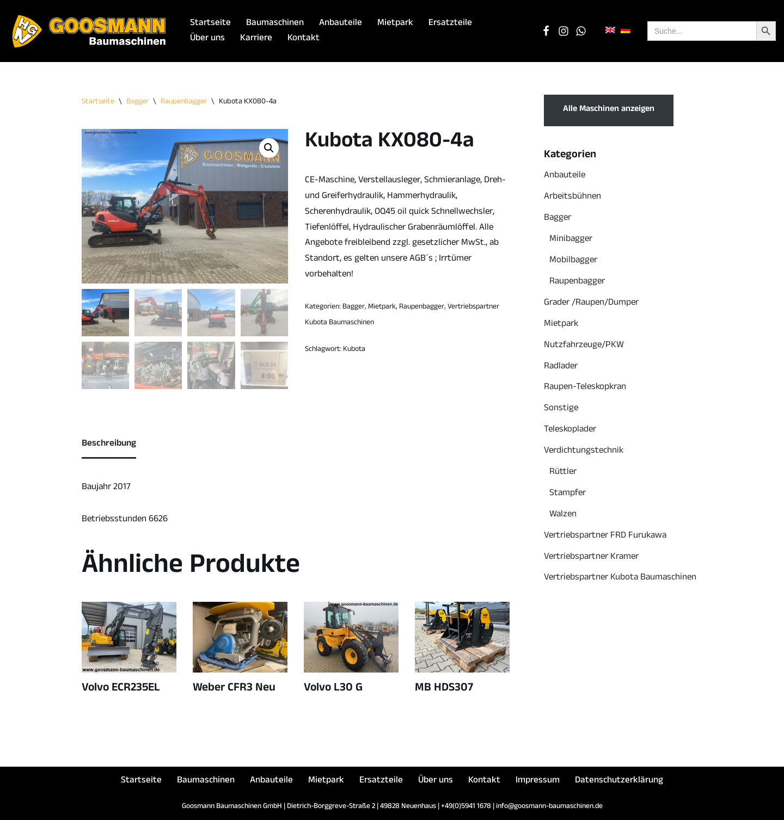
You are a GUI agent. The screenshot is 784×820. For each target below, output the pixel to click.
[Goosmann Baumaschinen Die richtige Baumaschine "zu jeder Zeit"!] (89, 31)
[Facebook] (546, 31)
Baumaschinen (275, 23)
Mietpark (395, 23)
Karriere (256, 39)
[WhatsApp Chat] (581, 31)
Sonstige (561, 409)
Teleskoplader (570, 430)
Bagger (137, 102)
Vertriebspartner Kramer (591, 557)
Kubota (354, 349)
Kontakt (303, 39)
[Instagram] (563, 31)
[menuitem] (610, 30)
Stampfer (567, 494)
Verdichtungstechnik (583, 451)
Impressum (538, 781)
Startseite (210, 23)
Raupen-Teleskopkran (585, 387)
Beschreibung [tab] (109, 444)
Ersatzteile (450, 23)
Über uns (207, 39)
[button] (269, 148)
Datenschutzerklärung (619, 781)
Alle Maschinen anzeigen (608, 109)
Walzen (563, 515)
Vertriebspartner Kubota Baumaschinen (620, 578)
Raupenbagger (184, 102)
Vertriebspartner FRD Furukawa (605, 536)
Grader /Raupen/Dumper (591, 303)
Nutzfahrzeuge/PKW (584, 346)
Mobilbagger (573, 261)
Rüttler (563, 472)
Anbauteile (340, 23)
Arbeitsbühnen (572, 197)
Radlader (561, 367)
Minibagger (570, 239)
